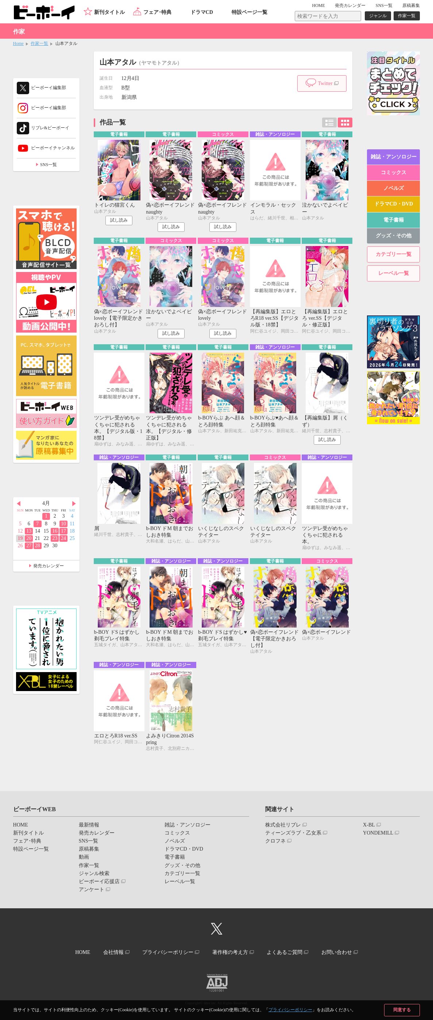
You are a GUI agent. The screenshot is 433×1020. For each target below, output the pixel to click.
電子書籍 (393, 220)
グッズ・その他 (393, 235)
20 (28, 538)
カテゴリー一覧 (393, 254)
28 (37, 545)
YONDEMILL (378, 833)
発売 (350, 5)
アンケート (91, 889)
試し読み (119, 220)
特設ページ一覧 (249, 12)
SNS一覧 (384, 5)
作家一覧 (406, 15)
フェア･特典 (157, 12)
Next (74, 503)
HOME (318, 5)
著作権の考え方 (230, 952)
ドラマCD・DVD (393, 204)
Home (18, 43)
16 (54, 531)
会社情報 (113, 952)
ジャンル (378, 15)
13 (28, 531)
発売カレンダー (48, 565)
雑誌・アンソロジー (394, 157)
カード (345, 122)
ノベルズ (393, 188)
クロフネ (275, 841)
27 (28, 545)
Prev (18, 503)
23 (54, 538)
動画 (84, 857)
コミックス (393, 172)
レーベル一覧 (393, 273)
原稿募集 (411, 5)
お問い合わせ (336, 952)
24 (63, 538)
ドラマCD (201, 12)
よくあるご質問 (284, 952)
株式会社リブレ (283, 825)
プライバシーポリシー (290, 1009)
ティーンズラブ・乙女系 (293, 833)
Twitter (325, 83)
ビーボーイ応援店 (99, 881)
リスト (329, 122)
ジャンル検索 (94, 873)
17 (63, 531)
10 (63, 523)
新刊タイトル (109, 12)
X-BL (369, 825)
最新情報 (89, 825)
